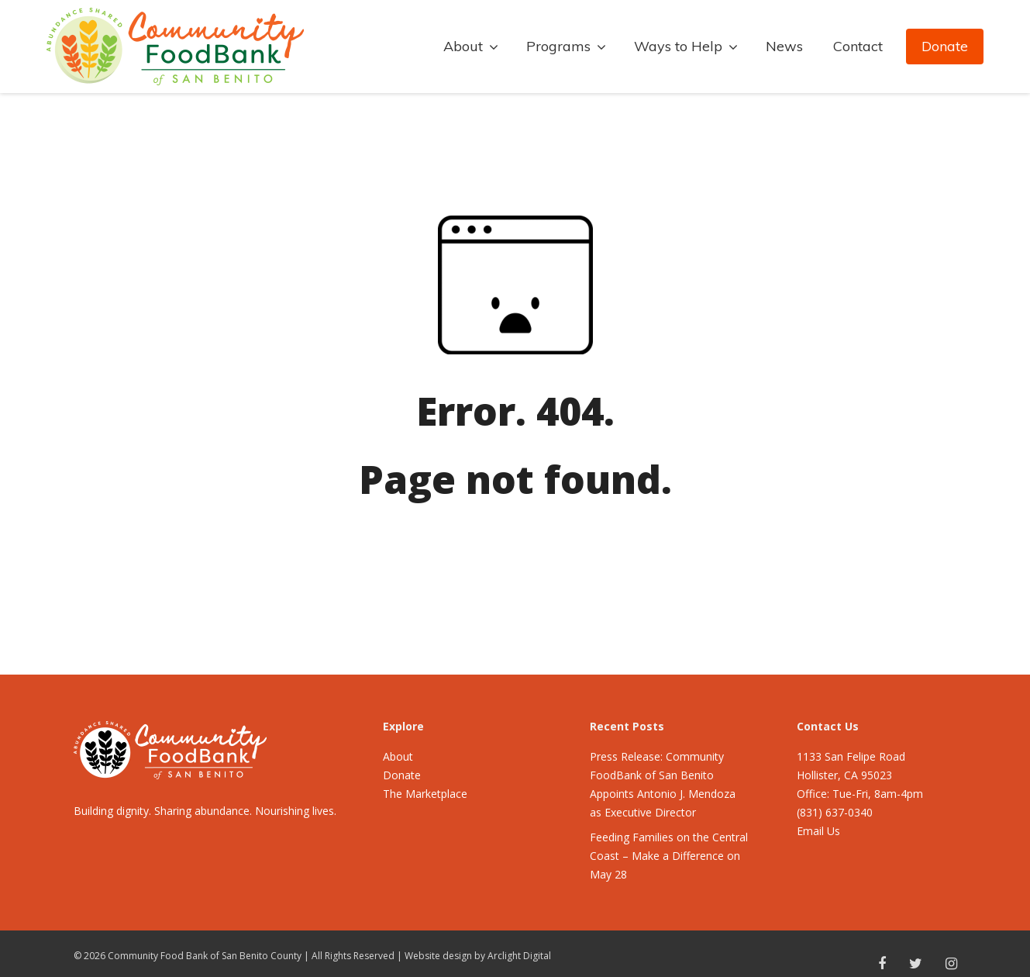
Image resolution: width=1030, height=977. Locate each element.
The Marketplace (425, 793)
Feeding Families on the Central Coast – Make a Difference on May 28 (669, 856)
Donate (944, 46)
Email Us (818, 830)
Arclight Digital (519, 955)
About (398, 756)
